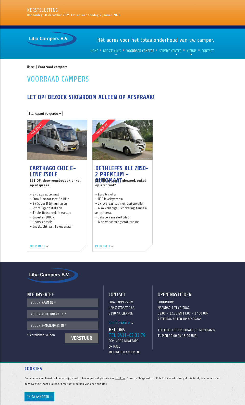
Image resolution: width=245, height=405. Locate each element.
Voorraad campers (140, 51)
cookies (120, 378)
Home (94, 51)
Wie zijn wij (112, 51)
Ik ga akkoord (38, 397)
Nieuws (192, 51)
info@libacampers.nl (124, 352)
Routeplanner (119, 323)
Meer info (37, 246)
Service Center (170, 51)
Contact (208, 51)
